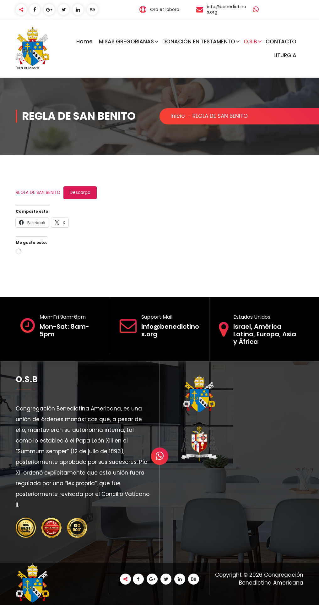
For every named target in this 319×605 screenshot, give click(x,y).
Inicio (177, 116)
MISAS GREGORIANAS (126, 41)
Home (84, 41)
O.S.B (250, 41)
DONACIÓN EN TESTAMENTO (198, 41)
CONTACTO (281, 41)
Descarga (80, 192)
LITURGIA (284, 55)
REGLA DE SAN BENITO (38, 192)
